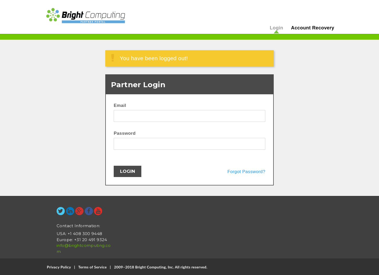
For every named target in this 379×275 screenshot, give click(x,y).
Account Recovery (312, 27)
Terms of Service (92, 267)
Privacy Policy (59, 267)
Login (276, 27)
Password (125, 133)
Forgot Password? (246, 171)
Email (120, 105)
